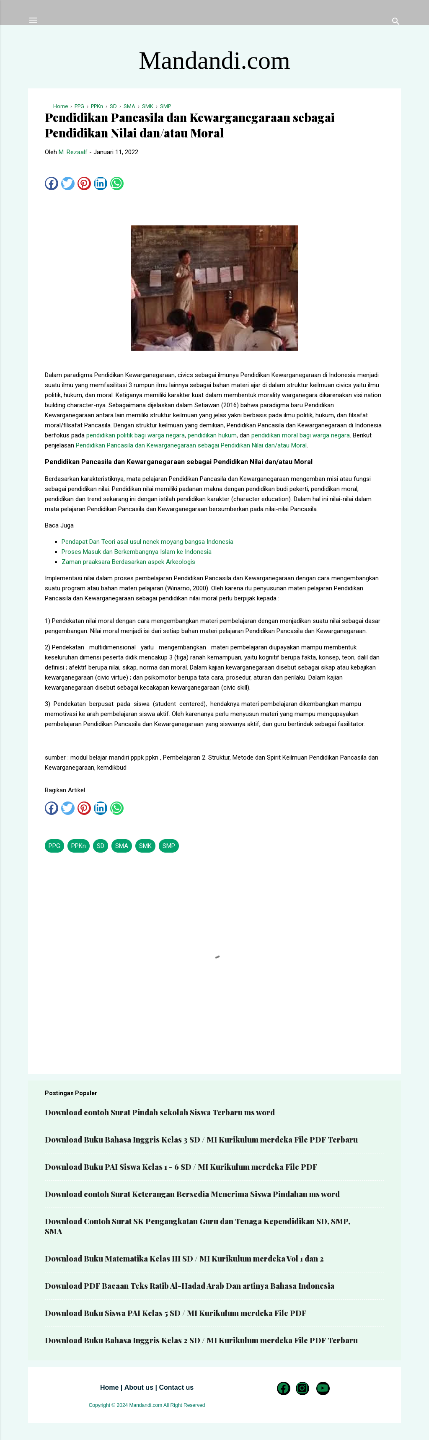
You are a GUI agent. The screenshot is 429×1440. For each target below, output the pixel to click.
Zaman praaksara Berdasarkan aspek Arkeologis (128, 562)
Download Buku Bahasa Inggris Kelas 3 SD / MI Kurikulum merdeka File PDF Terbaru (201, 1140)
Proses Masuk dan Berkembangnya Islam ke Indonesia (137, 552)
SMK (145, 846)
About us (138, 1387)
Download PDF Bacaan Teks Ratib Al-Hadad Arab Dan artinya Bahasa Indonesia (189, 1286)
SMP (169, 846)
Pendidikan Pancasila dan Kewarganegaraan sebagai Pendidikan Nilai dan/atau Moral (191, 445)
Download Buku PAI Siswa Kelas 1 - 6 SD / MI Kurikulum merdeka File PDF (181, 1167)
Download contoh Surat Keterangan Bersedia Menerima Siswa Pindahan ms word (192, 1194)
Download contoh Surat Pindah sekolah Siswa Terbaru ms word (160, 1112)
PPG (54, 846)
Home (109, 1387)
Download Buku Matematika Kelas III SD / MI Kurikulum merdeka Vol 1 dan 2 (184, 1259)
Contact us (176, 1387)
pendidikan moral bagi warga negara (300, 435)
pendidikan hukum (212, 435)
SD (100, 846)
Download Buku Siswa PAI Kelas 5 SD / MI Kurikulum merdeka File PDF (175, 1313)
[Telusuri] (396, 23)
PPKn (78, 846)
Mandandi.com (214, 60)
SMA (121, 846)
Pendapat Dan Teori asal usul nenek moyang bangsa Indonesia (147, 541)
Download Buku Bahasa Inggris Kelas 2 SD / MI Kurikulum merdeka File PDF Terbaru (201, 1340)
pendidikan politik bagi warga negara (135, 435)
